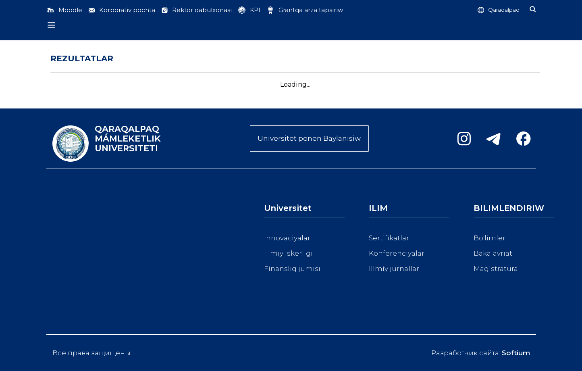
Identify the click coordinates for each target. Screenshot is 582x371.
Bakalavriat (493, 253)
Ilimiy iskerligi (288, 253)
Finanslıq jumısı (292, 269)
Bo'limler (489, 238)
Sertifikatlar (389, 238)
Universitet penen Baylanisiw (309, 138)
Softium (516, 353)
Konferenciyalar (396, 253)
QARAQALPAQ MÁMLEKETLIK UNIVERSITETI (128, 138)
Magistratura (496, 269)
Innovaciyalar (287, 238)
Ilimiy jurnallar (394, 269)
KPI (255, 10)
